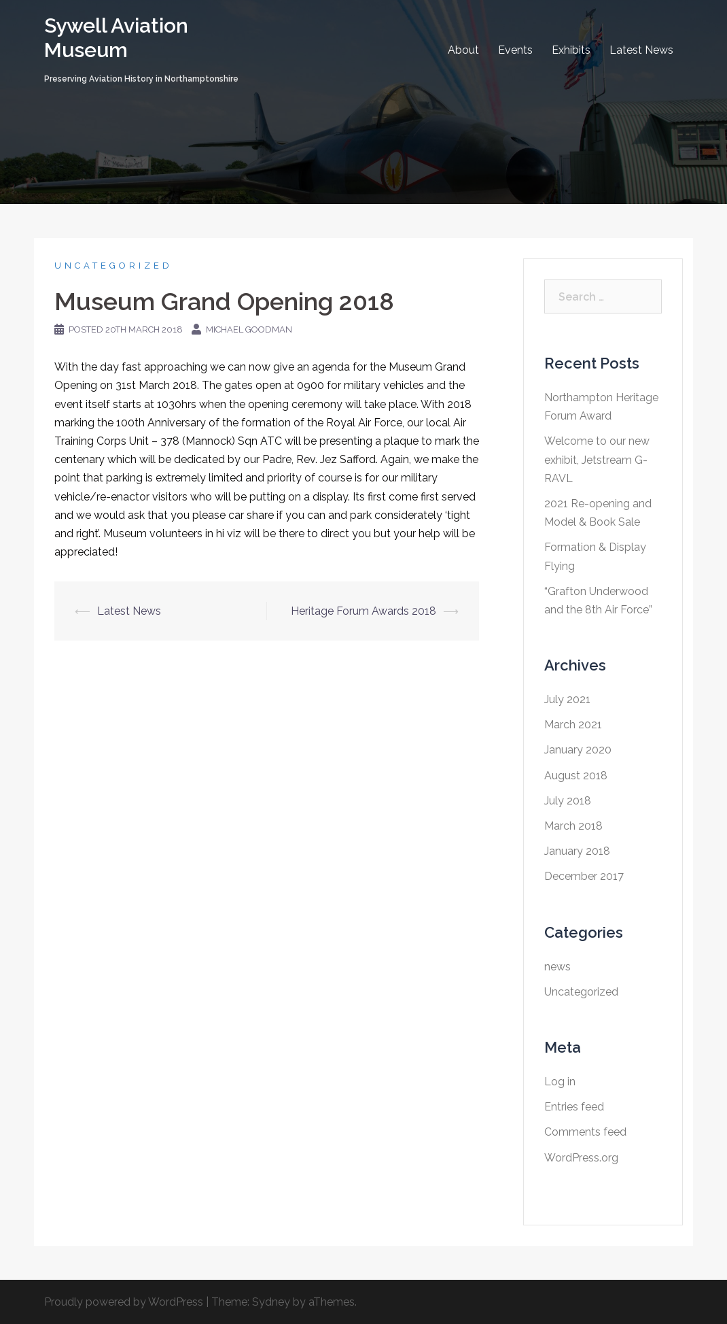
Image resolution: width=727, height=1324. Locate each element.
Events (515, 50)
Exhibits (571, 50)
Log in (559, 1081)
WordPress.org (581, 1157)
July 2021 (567, 699)
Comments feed (585, 1131)
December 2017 (584, 876)
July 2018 (567, 800)
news (557, 966)
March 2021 (573, 724)
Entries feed (574, 1106)
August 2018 (575, 775)
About (463, 50)
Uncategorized (113, 265)
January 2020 (577, 749)
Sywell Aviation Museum (116, 38)
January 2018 (577, 851)
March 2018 (573, 825)
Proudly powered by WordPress (123, 1301)
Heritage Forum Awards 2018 (363, 611)
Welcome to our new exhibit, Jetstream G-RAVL (597, 459)
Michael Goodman (249, 329)
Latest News (641, 50)
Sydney (271, 1301)
